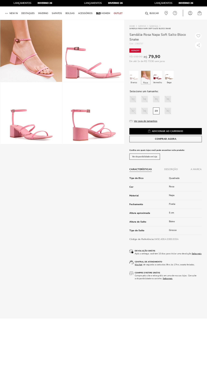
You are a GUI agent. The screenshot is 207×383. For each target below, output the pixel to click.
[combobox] (141, 13)
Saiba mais (197, 253)
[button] (133, 99)
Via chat (138, 264)
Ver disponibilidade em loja (144, 156)
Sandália (153, 26)
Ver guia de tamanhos (145, 121)
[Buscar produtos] (146, 13)
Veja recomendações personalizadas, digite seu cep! (166, 13)
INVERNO (43, 13)
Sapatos (142, 26)
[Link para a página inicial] (132, 26)
